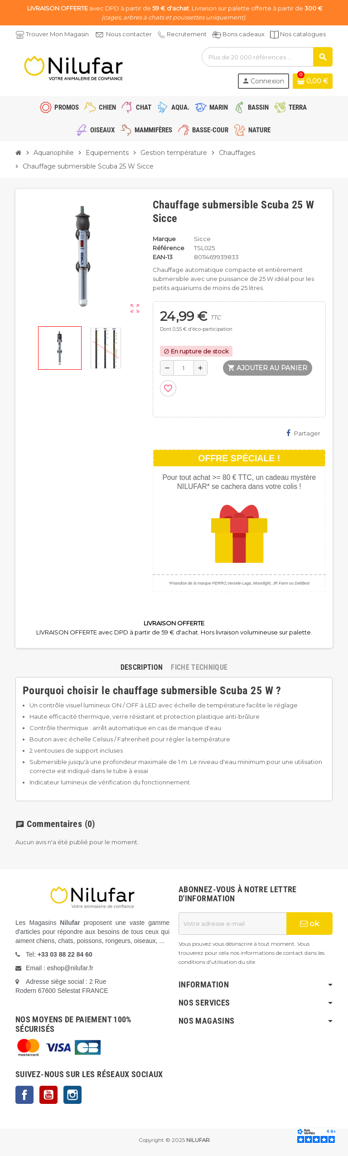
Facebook (24, 1095)
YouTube (48, 1095)
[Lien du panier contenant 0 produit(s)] (313, 81)
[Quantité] (184, 368)
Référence (168, 248)
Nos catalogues (303, 34)
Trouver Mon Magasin (57, 34)
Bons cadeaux (243, 34)
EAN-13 (163, 257)
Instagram (72, 1095)
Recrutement (187, 34)
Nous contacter (129, 34)
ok (309, 923)
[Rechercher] (267, 57)
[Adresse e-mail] (232, 923)
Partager (303, 433)
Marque (164, 238)
